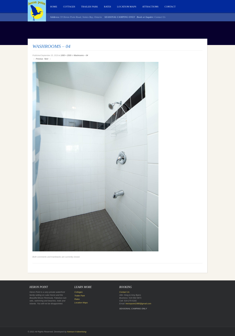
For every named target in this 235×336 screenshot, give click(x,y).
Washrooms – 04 (81, 55)
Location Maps (126, 6)
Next (47, 59)
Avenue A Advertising (76, 331)
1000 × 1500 (66, 55)
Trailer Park (89, 6)
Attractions (150, 6)
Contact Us (159, 17)
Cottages (69, 6)
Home (53, 6)
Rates (107, 6)
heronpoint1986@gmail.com (138, 303)
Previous (38, 59)
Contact (170, 6)
